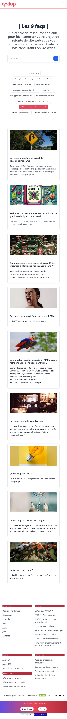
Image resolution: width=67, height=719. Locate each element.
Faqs (4, 627)
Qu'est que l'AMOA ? (44, 611)
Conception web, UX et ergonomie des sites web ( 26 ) (33, 79)
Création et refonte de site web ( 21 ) (25, 90)
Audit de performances (12, 668)
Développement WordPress (14, 686)
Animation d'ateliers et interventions (45, 676)
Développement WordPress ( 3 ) (21, 96)
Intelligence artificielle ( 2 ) (20, 112)
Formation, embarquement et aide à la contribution (48, 644)
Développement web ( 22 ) (45, 84)
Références (7, 615)
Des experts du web (11, 611)
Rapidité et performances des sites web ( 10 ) (33, 101)
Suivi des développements (46, 638)
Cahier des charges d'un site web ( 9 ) (34, 107)
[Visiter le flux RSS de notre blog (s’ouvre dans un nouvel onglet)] (64, 695)
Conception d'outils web (45, 626)
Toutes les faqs (33, 73)
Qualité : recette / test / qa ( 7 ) (45, 112)
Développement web (11, 678)
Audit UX (6, 660)
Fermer (42, 709)
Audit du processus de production (44, 661)
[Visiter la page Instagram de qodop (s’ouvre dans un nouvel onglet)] (56, 695)
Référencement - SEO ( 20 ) (22, 84)
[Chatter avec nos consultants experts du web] (52, 695)
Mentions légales (10, 696)
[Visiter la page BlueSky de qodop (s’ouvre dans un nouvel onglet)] (60, 695)
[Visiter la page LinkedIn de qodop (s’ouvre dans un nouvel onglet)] (49, 695)
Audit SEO (6, 664)
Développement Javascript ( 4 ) (46, 96)
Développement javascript (14, 682)
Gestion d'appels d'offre (45, 634)
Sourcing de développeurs (46, 667)
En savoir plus (27, 709)
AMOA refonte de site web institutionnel (46, 620)
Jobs (4, 631)
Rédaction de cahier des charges (49, 630)
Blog (4, 623)
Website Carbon (40, 715)
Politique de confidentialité (27, 696)
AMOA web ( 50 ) (48, 90)
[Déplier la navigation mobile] (63, 4)
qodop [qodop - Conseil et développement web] (9, 3)
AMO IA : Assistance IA (45, 615)
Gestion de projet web (44, 671)
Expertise (6, 619)
